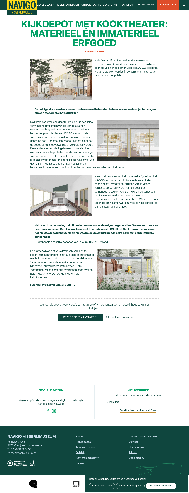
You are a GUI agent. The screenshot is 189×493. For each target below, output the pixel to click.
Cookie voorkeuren (102, 486)
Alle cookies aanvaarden (120, 317)
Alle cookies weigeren (130, 486)
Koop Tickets (168, 5)
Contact (133, 442)
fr (148, 5)
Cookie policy (136, 458)
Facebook (48, 411)
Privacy (133, 452)
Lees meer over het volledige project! (50, 285)
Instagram (54, 411)
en (143, 5)
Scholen (127, 5)
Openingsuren (137, 447)
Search (184, 5)
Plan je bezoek (44, 5)
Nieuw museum (94, 52)
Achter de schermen (106, 5)
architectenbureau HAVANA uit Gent (106, 229)
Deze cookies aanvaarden (80, 317)
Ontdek (86, 5)
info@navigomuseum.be (21, 453)
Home (79, 437)
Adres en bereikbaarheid (143, 437)
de (152, 5)
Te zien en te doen (68, 5)
